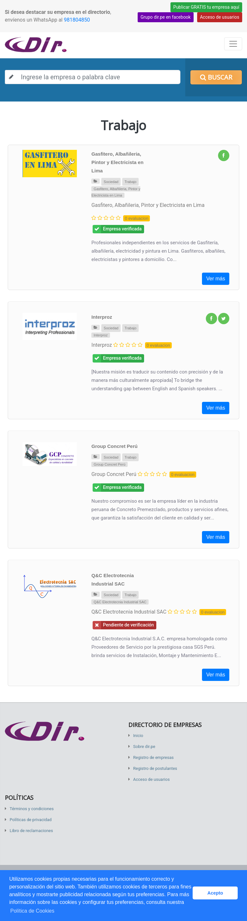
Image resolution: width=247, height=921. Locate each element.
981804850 (77, 20)
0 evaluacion (136, 218)
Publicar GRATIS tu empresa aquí (206, 7)
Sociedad (111, 182)
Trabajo (130, 182)
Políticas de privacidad (30, 819)
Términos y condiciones (32, 808)
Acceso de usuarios (219, 17)
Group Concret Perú (114, 446)
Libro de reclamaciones (31, 830)
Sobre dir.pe (144, 746)
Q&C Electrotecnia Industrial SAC (120, 602)
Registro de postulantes (155, 768)
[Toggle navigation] (233, 43)
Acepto (215, 893)
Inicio (138, 735)
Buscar (216, 77)
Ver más (215, 278)
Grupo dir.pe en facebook (166, 17)
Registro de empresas (153, 757)
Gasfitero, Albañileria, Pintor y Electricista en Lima (117, 162)
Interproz (101, 317)
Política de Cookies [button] (32, 911)
